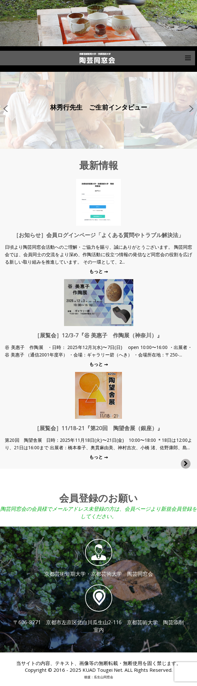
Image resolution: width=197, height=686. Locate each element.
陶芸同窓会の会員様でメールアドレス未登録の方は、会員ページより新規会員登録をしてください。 (98, 512)
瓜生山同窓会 (103, 677)
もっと (96, 271)
